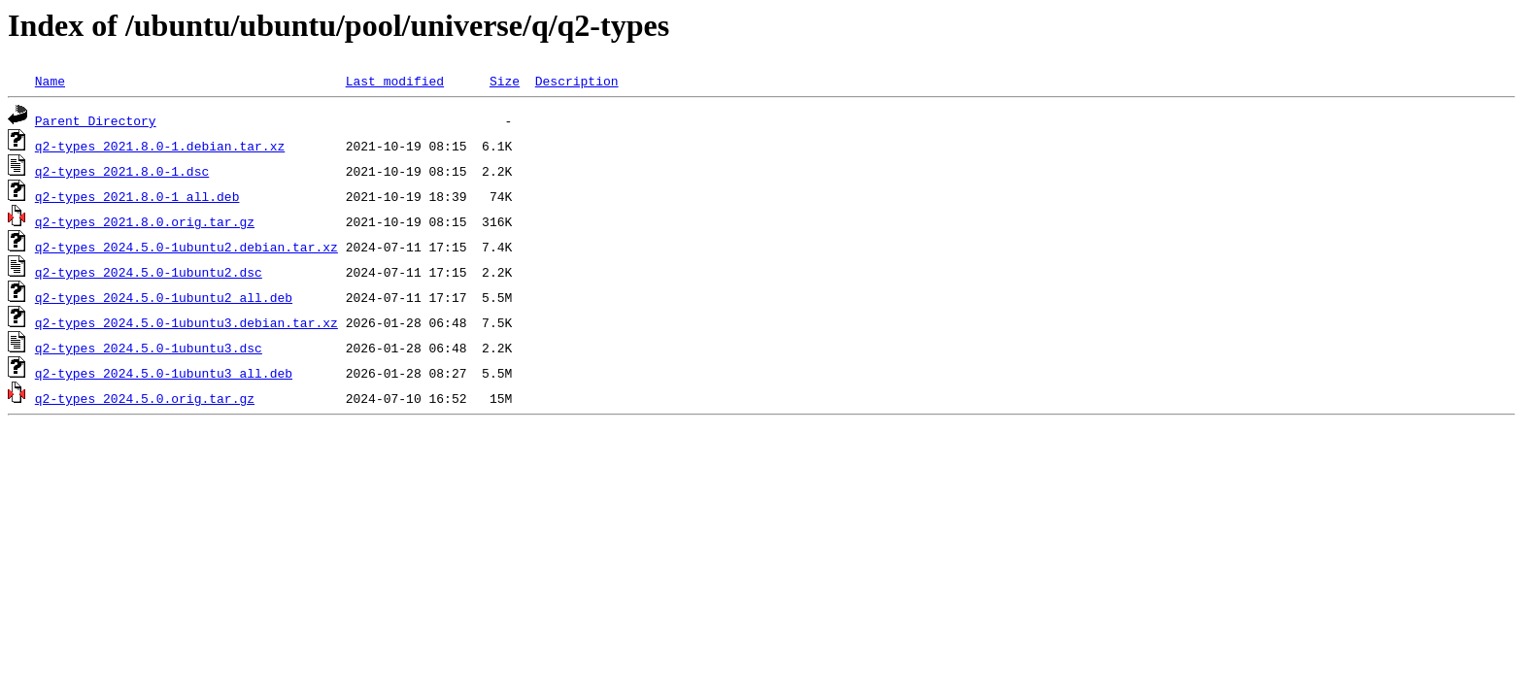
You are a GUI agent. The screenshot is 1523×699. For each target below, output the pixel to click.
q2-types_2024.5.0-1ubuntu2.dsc (148, 272)
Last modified (395, 80)
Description (577, 80)
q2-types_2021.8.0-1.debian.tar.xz (160, 145)
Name (50, 80)
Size (505, 80)
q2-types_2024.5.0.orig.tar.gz (144, 398)
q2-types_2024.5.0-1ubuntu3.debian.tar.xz (186, 322)
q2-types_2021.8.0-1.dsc (122, 171)
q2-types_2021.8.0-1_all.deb (137, 196)
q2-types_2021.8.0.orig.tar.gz (144, 221)
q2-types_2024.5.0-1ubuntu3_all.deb (163, 373)
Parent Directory (95, 120)
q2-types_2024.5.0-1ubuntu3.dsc (148, 347)
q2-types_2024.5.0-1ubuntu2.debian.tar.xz (186, 246)
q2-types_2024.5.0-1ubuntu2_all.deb (163, 297)
